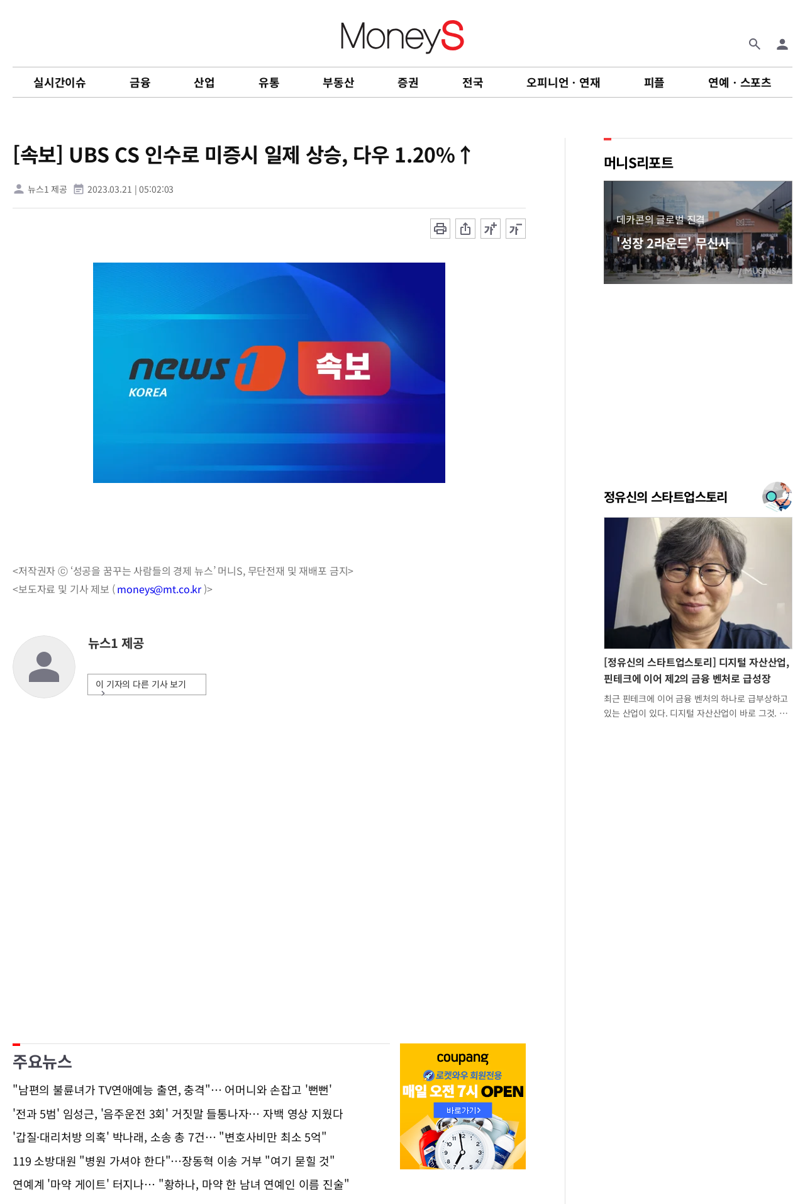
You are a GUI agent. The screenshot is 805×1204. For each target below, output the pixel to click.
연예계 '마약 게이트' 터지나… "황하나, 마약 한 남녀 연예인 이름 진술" (181, 1184)
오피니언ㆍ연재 (563, 82)
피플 (654, 82)
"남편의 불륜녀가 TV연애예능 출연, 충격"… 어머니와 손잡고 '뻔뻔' (172, 1090)
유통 (269, 82)
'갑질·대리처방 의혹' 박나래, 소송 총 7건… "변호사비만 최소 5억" (170, 1137)
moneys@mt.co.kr (159, 588)
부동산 (338, 82)
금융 (140, 82)
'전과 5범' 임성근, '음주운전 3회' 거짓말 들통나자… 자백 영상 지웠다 (178, 1114)
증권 (408, 82)
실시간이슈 (59, 82)
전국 (473, 82)
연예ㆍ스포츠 (740, 82)
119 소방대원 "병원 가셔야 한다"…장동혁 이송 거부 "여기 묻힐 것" (174, 1161)
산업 (204, 82)
